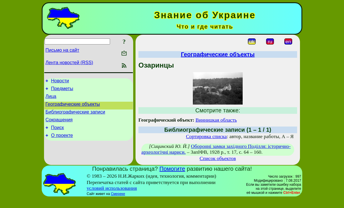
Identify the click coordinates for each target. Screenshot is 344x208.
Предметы (62, 90)
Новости (60, 81)
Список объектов (218, 158)
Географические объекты (72, 107)
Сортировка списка (206, 136)
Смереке (118, 194)
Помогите (172, 169)
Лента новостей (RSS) (69, 62)
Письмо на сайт (62, 50)
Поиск (57, 133)
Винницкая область (216, 120)
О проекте (62, 142)
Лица (50, 98)
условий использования (112, 188)
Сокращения (59, 124)
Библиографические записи (75, 116)
